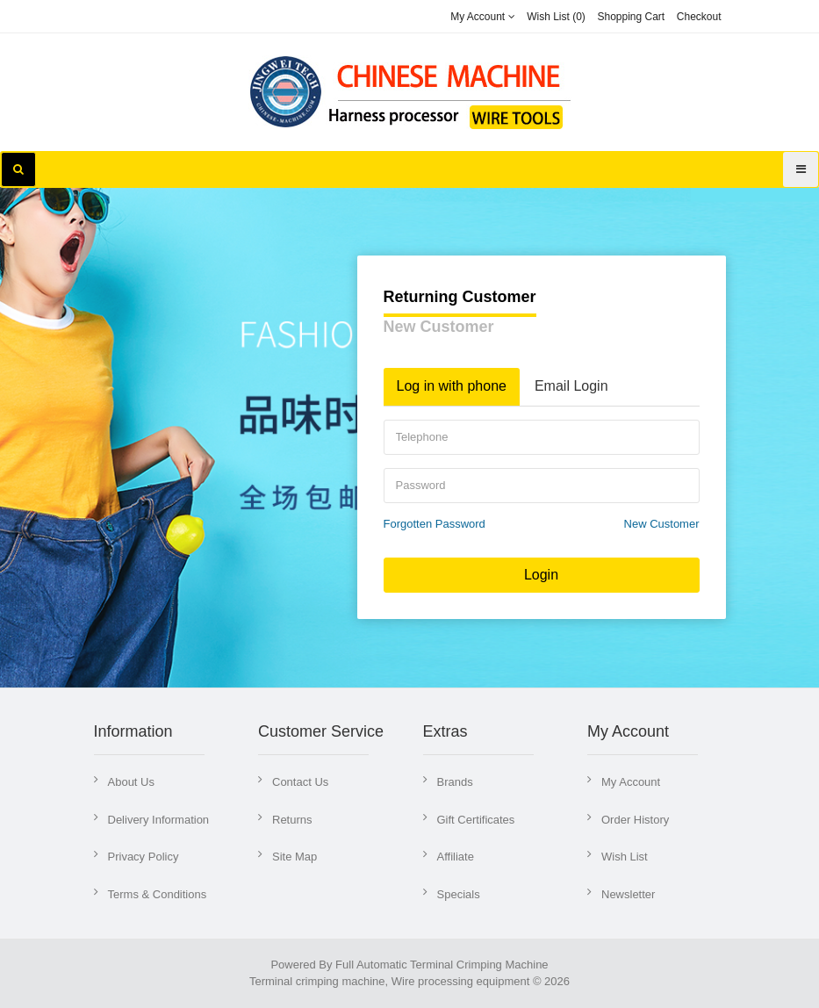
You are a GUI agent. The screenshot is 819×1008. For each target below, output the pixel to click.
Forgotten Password (434, 523)
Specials (458, 894)
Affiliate (455, 856)
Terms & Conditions (157, 894)
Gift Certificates (476, 819)
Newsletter (628, 894)
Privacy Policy (143, 856)
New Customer (439, 326)
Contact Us (300, 781)
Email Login (571, 385)
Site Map (294, 856)
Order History (635, 819)
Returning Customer (460, 297)
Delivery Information (159, 819)
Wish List (624, 856)
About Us (131, 781)
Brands (455, 781)
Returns (292, 819)
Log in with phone (451, 385)
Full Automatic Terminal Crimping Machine (442, 964)
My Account (630, 781)
